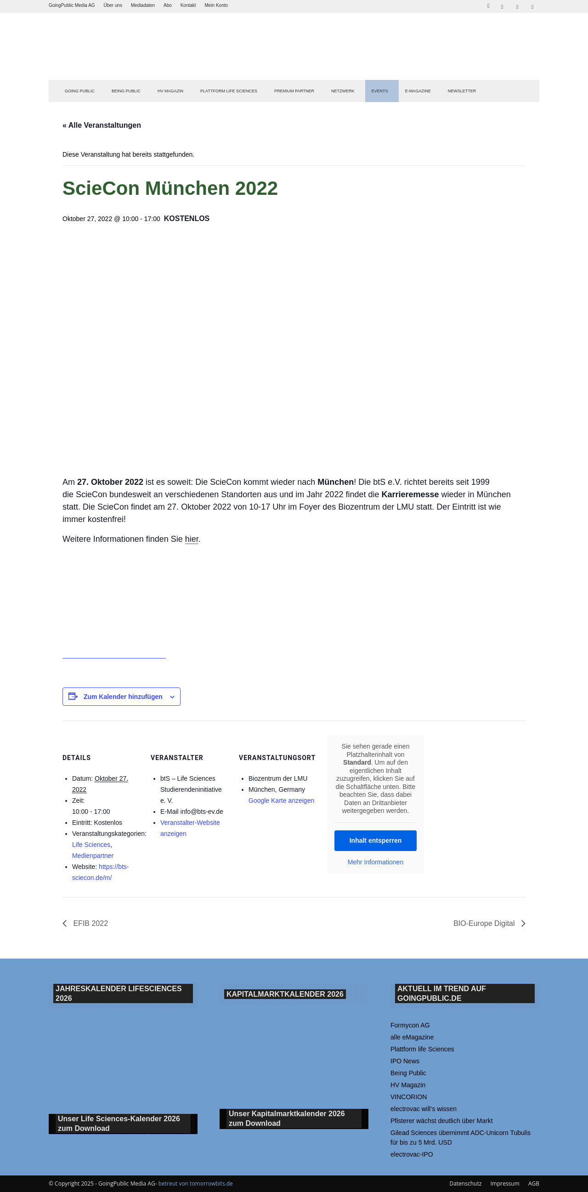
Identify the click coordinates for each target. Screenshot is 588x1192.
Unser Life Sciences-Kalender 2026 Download (119, 1124)
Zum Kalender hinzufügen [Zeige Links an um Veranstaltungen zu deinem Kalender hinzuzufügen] (123, 696)
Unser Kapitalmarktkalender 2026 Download (287, 1119)
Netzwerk (343, 91)
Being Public (408, 1073)
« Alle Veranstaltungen (101, 125)
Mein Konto (216, 5)
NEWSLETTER (462, 91)
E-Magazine (418, 91)
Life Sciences (91, 844)
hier (191, 539)
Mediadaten (143, 5)
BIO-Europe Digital (485, 923)
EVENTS (380, 91)
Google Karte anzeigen (281, 800)
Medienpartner (92, 855)
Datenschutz (465, 1183)
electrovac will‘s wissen (423, 1109)
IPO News (404, 1061)
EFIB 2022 (89, 923)
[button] (488, 4)
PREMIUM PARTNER (294, 91)
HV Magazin (170, 91)
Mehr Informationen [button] (375, 862)
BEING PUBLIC (126, 91)
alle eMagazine (412, 1037)
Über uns (112, 5)
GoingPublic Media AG (72, 5)
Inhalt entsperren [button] (376, 840)
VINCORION (408, 1097)
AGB (533, 1183)
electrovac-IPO (411, 1154)
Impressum (504, 1183)
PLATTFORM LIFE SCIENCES (228, 91)
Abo (168, 5)
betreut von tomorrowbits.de (195, 1183)
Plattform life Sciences (422, 1049)
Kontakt (188, 5)
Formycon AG (410, 1025)
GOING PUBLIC (80, 91)
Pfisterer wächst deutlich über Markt (441, 1120)
